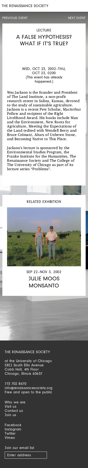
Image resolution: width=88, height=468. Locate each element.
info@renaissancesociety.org (29, 388)
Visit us (10, 406)
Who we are (15, 402)
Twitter (10, 433)
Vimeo (10, 437)
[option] (44, 51)
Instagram (13, 429)
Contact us (14, 410)
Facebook (13, 425)
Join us (10, 415)
